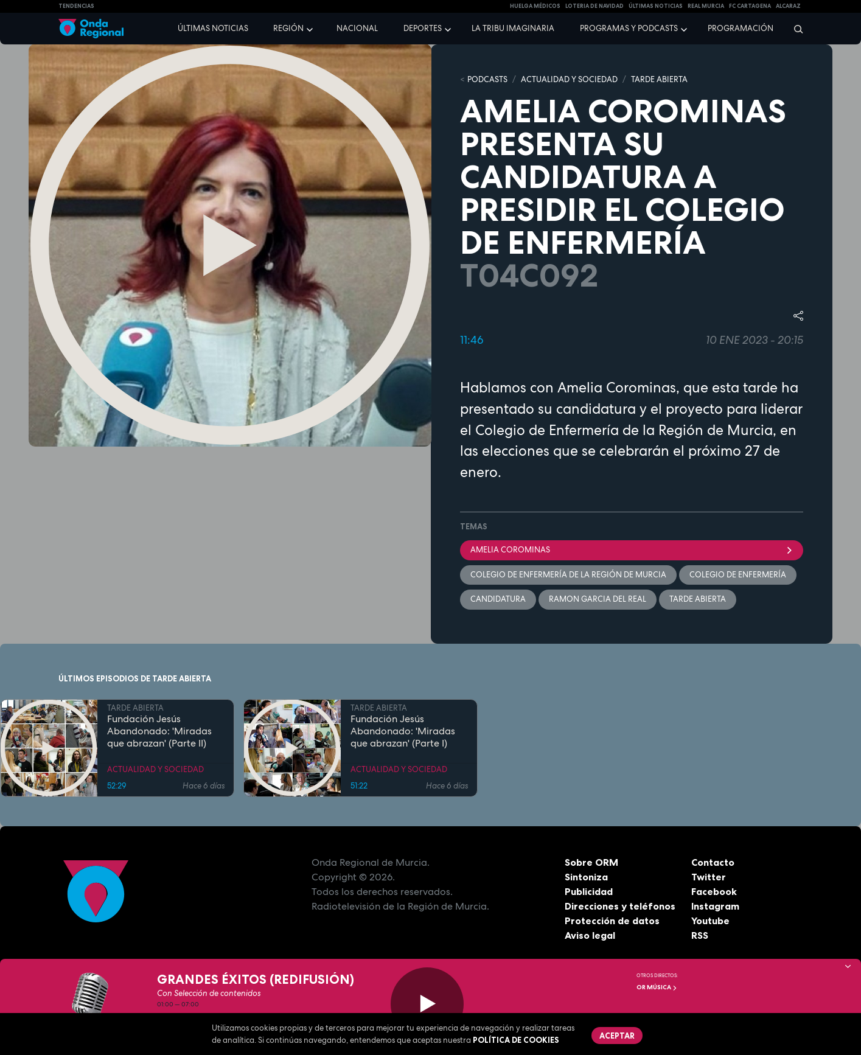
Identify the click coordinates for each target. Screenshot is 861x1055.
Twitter (708, 877)
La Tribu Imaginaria (513, 28)
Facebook (714, 891)
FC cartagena (750, 6)
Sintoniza (586, 877)
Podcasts (487, 79)
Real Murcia (706, 6)
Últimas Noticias (656, 6)
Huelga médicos (535, 6)
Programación (740, 28)
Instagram (715, 906)
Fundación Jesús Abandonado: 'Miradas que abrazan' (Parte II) (159, 731)
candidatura (498, 599)
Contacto (712, 862)
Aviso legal (590, 935)
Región (288, 28)
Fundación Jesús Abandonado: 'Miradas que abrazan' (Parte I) (402, 731)
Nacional (357, 28)
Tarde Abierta (697, 599)
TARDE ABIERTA (659, 79)
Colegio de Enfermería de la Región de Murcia (568, 574)
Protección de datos (612, 920)
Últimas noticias (213, 28)
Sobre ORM (591, 862)
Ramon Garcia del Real (597, 599)
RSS (699, 935)
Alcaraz (788, 6)
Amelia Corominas (631, 550)
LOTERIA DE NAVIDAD (594, 6)
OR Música (656, 987)
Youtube (710, 920)
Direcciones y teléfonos (620, 906)
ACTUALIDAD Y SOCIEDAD (569, 79)
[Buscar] (794, 28)
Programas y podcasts (629, 28)
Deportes (422, 28)
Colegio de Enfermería (737, 574)
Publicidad (589, 891)
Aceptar (617, 1035)
